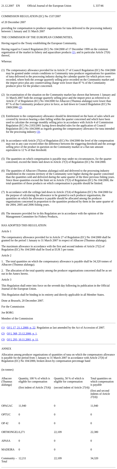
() (73, 52)
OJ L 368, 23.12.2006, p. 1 (22, 333)
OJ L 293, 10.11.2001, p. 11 (22, 339)
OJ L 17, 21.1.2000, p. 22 (21, 327)
